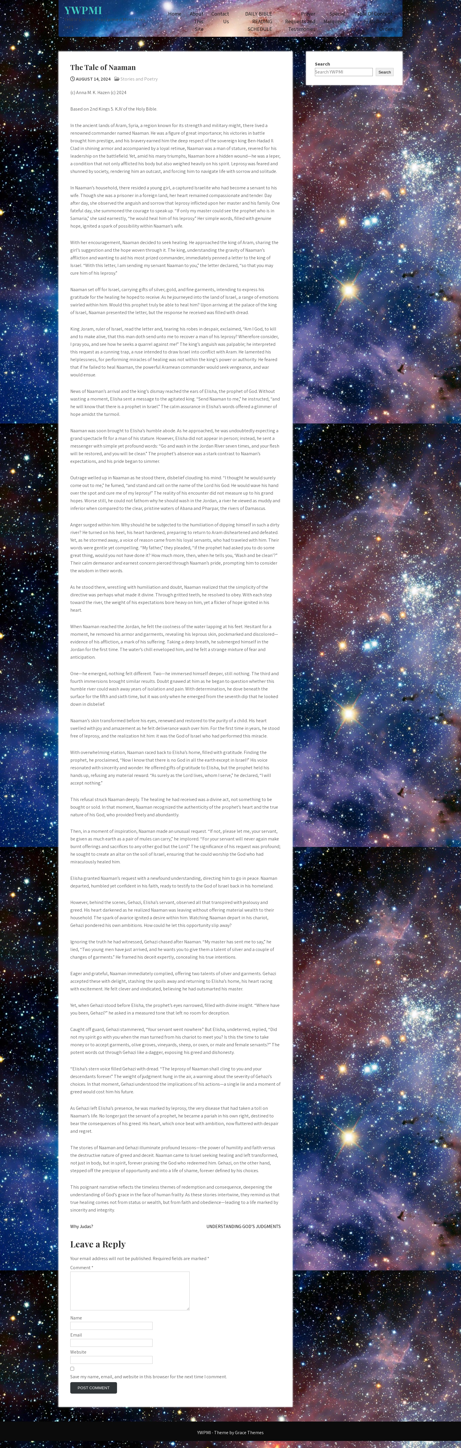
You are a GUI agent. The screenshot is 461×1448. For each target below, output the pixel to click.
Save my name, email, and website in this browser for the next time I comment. (148, 1384)
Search (322, 64)
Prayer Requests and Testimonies (300, 21)
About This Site (196, 21)
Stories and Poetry (139, 79)
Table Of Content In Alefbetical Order (373, 21)
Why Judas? (81, 1226)
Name (76, 1325)
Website (78, 1359)
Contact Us (220, 17)
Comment (81, 1268)
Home (174, 13)
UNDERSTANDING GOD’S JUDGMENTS (243, 1226)
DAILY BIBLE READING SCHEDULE (258, 21)
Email (76, 1342)
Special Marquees (334, 17)
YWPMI (83, 10)
